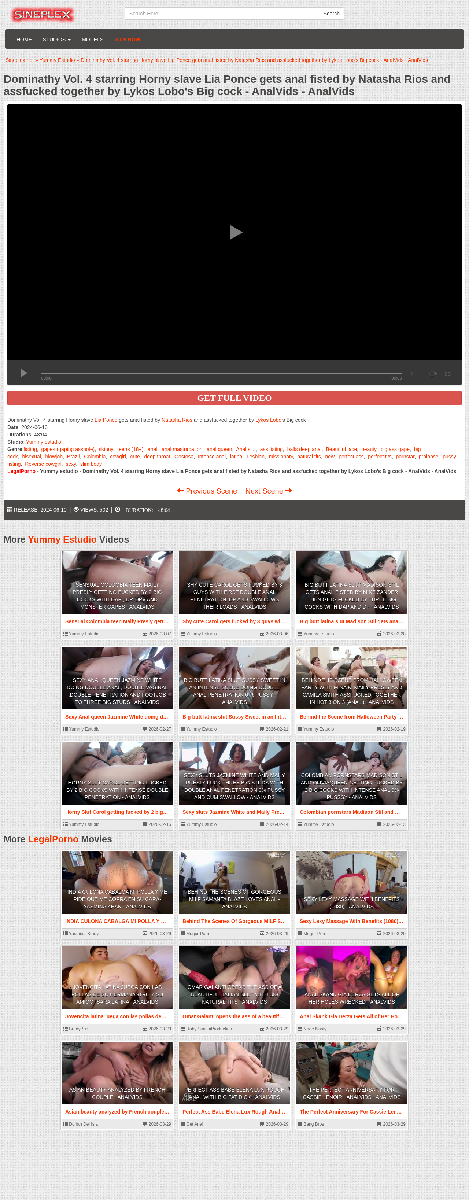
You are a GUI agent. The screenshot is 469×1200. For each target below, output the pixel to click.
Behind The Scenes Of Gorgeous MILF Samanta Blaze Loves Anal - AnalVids (234, 899)
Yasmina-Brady (81, 933)
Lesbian (256, 456)
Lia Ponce (106, 420)
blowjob (54, 456)
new (330, 456)
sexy (71, 464)
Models (92, 40)
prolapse (429, 456)
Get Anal (192, 1124)
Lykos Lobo (268, 420)
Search (332, 13)
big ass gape (395, 449)
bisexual (31, 456)
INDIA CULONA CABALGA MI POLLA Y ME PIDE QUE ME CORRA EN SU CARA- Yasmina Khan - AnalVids (117, 899)
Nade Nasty (312, 1028)
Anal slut (246, 449)
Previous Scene (208, 491)
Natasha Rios (177, 420)
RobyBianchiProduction (206, 1028)
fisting (30, 449)
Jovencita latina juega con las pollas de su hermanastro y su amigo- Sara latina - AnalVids (117, 994)
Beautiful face (341, 449)
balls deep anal (304, 449)
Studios (57, 40)
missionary (281, 456)
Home (24, 40)
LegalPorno (53, 839)
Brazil (73, 456)
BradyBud (75, 1028)
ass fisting (271, 449)
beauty (368, 449)
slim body (91, 464)
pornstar (405, 456)
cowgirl (118, 456)
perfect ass (351, 456)
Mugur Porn (195, 933)
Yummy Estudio (62, 539)
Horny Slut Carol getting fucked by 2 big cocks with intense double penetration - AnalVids (117, 790)
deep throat (157, 456)
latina (236, 456)
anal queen (219, 449)
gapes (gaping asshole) (68, 449)
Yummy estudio (43, 442)
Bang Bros (311, 1124)
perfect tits (380, 456)
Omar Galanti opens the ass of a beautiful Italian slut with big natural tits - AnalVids (234, 994)
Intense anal (212, 456)
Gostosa (183, 456)
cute (135, 456)
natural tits (309, 456)
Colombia (95, 456)
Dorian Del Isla (80, 1124)
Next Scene (268, 491)
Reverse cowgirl (43, 464)
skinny (106, 449)
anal (152, 449)
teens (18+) (130, 449)
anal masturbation (182, 449)
